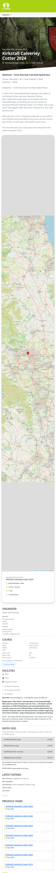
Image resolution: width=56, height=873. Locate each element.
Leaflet (35, 570)
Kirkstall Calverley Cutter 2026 (19, 806)
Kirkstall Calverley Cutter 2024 (19, 825)
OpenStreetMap (44, 570)
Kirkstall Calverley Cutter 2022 (19, 845)
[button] (28, 353)
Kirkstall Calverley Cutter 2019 (19, 864)
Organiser (6, 15)
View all (5, 796)
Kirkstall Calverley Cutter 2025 (19, 816)
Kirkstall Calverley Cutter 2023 (19, 835)
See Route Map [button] (9, 664)
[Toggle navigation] (51, 6)
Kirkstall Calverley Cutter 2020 (19, 854)
